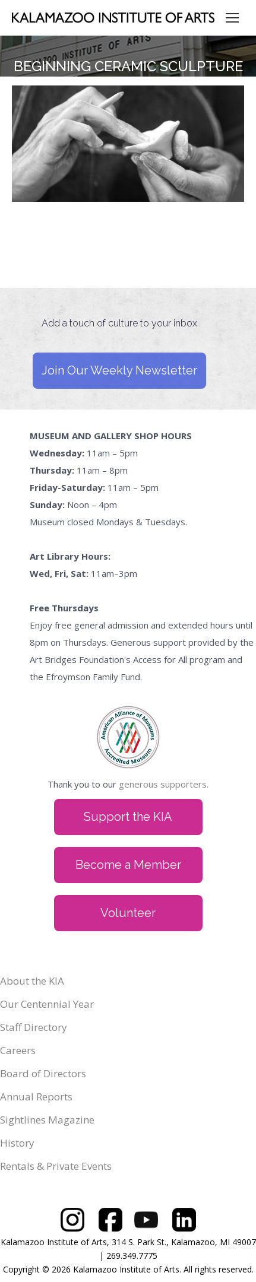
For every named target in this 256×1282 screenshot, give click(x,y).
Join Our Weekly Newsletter (119, 370)
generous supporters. (163, 784)
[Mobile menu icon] (232, 18)
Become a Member (128, 865)
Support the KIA (128, 817)
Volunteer (128, 913)
